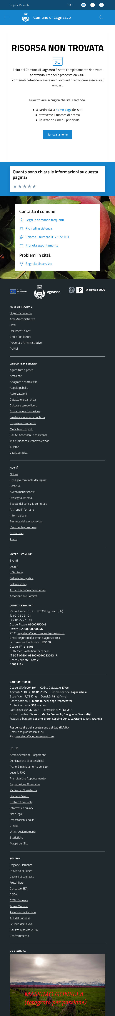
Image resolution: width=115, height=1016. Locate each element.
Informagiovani (19, 515)
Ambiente (16, 376)
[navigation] (7, 17)
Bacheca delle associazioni (26, 521)
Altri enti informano (22, 509)
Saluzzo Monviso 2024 (24, 930)
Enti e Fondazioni (20, 336)
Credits (14, 825)
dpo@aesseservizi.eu (31, 732)
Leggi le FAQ (17, 772)
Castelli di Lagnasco (22, 876)
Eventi (14, 560)
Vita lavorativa (19, 452)
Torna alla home (58, 134)
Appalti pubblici (19, 387)
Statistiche (16, 837)
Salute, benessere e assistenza (29, 435)
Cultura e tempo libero (23, 405)
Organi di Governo (21, 313)
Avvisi (13, 539)
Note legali (16, 814)
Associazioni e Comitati (24, 596)
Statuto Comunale (21, 802)
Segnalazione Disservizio (25, 784)
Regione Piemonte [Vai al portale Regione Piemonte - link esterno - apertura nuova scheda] (19, 5)
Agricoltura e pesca (21, 370)
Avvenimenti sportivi (22, 492)
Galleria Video (18, 584)
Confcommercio (19, 935)
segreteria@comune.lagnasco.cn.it (39, 637)
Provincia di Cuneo (21, 870)
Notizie (14, 474)
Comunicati (17, 533)
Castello (15, 486)
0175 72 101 (22, 615)
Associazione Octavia (23, 912)
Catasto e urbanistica (23, 399)
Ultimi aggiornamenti (23, 831)
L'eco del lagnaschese (23, 527)
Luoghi (14, 566)
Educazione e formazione (25, 411)
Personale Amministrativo (26, 342)
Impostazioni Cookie (22, 819)
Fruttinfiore (17, 882)
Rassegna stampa (21, 497)
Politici (14, 348)
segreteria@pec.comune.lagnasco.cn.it (41, 633)
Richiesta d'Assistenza (23, 790)
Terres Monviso (19, 906)
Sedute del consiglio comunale (28, 503)
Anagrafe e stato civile (23, 381)
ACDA (13, 894)
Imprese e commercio (23, 423)
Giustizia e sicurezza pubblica (27, 417)
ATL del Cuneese (20, 918)
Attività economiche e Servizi (28, 590)
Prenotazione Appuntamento (28, 778)
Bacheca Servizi (19, 796)
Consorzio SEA (19, 888)
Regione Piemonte (21, 865)
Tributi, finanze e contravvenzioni (30, 441)
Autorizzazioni (18, 393)
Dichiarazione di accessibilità (27, 760)
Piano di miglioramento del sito (29, 766)
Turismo (14, 446)
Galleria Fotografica (22, 578)
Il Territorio (16, 572)
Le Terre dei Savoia (21, 924)
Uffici (13, 325)
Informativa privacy (22, 808)
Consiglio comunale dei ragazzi (28, 480)
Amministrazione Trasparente (28, 754)
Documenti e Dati (20, 331)
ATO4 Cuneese (19, 900)
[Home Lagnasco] (44, 17)
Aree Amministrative (22, 319)
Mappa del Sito (19, 843)
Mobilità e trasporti (21, 429)
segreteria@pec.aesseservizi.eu (35, 736)
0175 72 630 (23, 620)
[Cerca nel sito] (100, 17)
